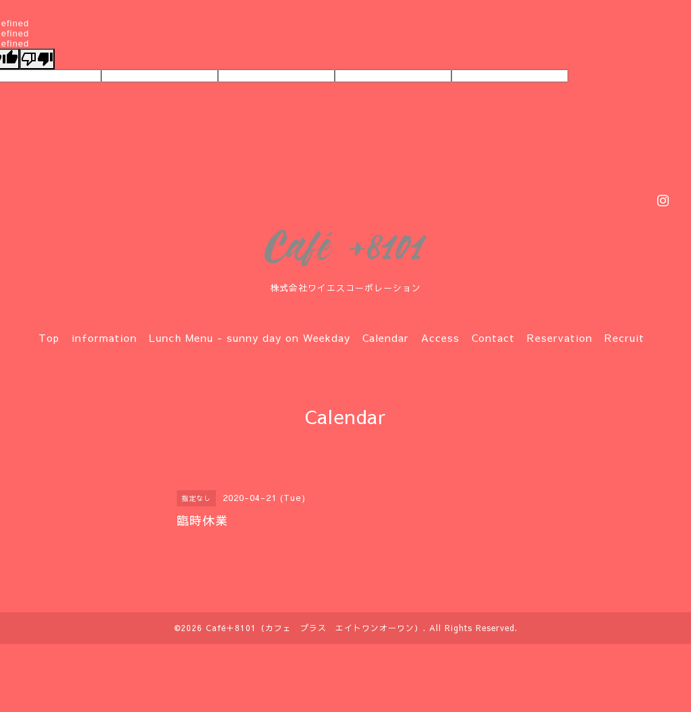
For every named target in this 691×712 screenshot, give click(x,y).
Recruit (624, 337)
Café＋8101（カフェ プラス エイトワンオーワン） (314, 627)
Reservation (559, 337)
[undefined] (37, 59)
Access (440, 337)
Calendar (385, 337)
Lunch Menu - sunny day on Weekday (249, 337)
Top (48, 337)
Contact (493, 337)
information (104, 337)
